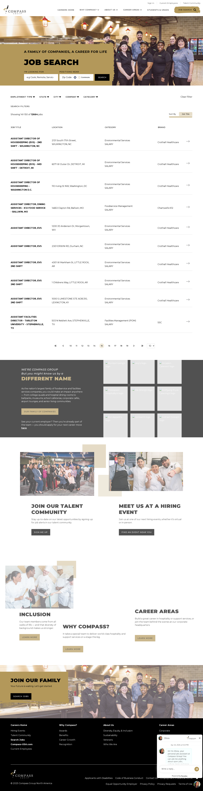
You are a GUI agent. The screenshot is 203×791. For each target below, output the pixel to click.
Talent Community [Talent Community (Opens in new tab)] (21, 735)
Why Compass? (89, 10)
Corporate (164, 730)
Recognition (65, 744)
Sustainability (110, 735)
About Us (108, 725)
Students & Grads (158, 10)
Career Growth (67, 740)
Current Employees (21, 749)
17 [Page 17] (115, 346)
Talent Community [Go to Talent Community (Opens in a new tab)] (191, 3)
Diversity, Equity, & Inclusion (118, 730)
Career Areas (132, 10)
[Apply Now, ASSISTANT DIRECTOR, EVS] (188, 227)
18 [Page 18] (121, 346)
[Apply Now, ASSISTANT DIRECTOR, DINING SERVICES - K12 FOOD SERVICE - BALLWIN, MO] (188, 207)
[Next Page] (134, 345)
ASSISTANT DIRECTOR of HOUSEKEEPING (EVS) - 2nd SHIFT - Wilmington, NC (26, 142)
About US (111, 10)
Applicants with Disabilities (99, 778)
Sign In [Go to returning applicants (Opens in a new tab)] (151, 3)
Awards (63, 730)
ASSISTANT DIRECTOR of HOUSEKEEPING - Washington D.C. (25, 186)
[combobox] (67, 77)
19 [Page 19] (127, 346)
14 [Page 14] (94, 346)
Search (102, 77)
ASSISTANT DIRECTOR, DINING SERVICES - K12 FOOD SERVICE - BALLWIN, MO (28, 208)
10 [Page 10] (71, 346)
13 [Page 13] (88, 346)
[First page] (55, 345)
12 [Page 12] (82, 346)
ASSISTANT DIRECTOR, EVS (26, 228)
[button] (75, 77)
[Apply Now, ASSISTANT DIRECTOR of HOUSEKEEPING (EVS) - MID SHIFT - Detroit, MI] (188, 163)
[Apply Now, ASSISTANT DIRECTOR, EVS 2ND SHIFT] (188, 263)
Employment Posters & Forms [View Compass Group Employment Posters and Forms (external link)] (176, 778)
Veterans (108, 740)
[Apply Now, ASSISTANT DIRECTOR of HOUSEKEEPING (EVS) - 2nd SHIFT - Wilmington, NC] (188, 141)
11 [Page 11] (76, 346)
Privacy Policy (147, 784)
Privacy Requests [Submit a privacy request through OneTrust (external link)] (166, 784)
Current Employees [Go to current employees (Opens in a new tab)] (169, 3)
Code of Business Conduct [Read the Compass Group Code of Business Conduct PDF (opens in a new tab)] (129, 778)
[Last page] (142, 345)
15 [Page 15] (102, 346)
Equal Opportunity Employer (121, 784)
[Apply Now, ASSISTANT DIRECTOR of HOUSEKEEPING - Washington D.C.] (188, 185)
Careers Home (66, 10)
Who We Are (110, 744)
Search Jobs (21, 696)
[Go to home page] (15, 10)
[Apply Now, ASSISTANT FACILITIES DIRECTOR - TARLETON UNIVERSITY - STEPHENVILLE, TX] (188, 321)
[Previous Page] (63, 345)
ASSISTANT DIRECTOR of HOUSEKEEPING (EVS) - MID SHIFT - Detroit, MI (26, 164)
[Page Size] (151, 345)
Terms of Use (185, 784)
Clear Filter (186, 97)
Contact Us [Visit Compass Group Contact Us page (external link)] (152, 778)
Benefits (63, 735)
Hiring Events (18, 730)
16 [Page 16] (109, 346)
